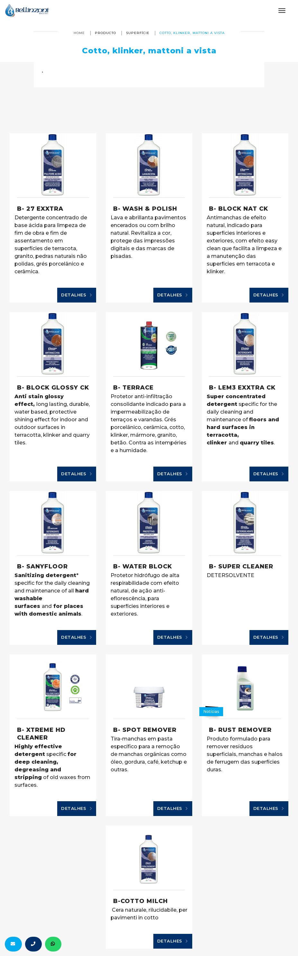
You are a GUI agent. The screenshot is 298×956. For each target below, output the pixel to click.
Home (79, 33)
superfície (137, 33)
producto (105, 33)
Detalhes (76, 295)
